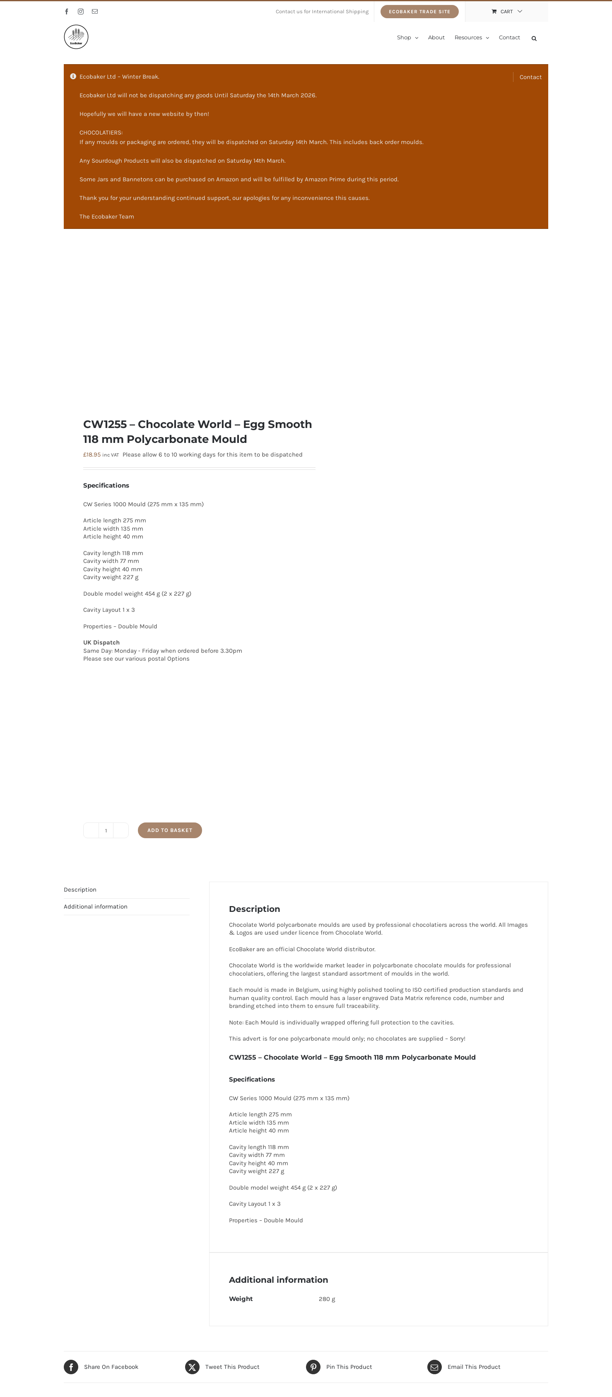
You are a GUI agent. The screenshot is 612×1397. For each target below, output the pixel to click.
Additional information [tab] (96, 906)
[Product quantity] (106, 830)
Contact (531, 77)
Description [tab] (80, 889)
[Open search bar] (534, 37)
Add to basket (170, 830)
